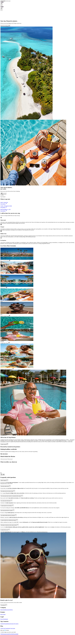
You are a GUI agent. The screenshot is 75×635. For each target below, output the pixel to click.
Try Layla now (4, 605)
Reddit (17, 634)
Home (1, 609)
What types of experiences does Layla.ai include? (9, 524)
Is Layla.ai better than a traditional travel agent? (9, 520)
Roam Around (2, 614)
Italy (3, 623)
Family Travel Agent (11, 628)
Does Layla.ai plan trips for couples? (7, 510)
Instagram (4, 634)
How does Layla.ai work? (5, 486)
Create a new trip (4, 444)
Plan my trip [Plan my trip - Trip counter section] (3, 193)
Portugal (5, 623)
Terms (4, 619)
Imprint (6, 619)
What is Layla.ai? (4, 480)
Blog (5, 609)
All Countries (16, 623)
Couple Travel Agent (4, 628)
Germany (12, 623)
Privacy (1, 619)
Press (12, 609)
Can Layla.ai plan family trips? (6, 500)
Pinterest (14, 634)
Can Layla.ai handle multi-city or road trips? (8, 515)
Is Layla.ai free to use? (5, 529)
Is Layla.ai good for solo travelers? (7, 505)
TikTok (1, 634)
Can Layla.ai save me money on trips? (8, 491)
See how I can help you (5, 25)
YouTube (11, 634)
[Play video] (1, 475)
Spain (1, 623)
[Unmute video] (4, 475)
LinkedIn (8, 634)
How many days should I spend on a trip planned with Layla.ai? (12, 495)
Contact (7, 609)
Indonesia (8, 623)
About (4, 609)
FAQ (10, 609)
